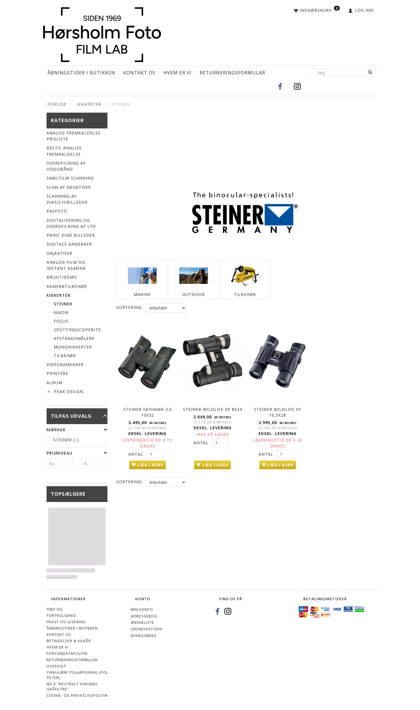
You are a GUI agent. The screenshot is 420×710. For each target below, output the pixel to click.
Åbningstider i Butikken (81, 73)
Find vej (55, 609)
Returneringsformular (232, 73)
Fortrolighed (61, 615)
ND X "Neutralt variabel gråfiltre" (72, 687)
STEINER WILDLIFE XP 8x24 (212, 408)
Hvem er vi (177, 73)
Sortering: (129, 307)
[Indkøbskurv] (317, 11)
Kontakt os (139, 73)
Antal (136, 453)
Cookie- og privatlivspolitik (77, 695)
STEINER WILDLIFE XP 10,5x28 (277, 411)
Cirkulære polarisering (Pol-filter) (78, 675)
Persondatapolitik (67, 653)
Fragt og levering (66, 621)
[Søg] (370, 72)
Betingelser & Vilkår (69, 640)
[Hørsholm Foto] (102, 33)
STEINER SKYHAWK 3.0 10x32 (147, 411)
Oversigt (56, 666)
